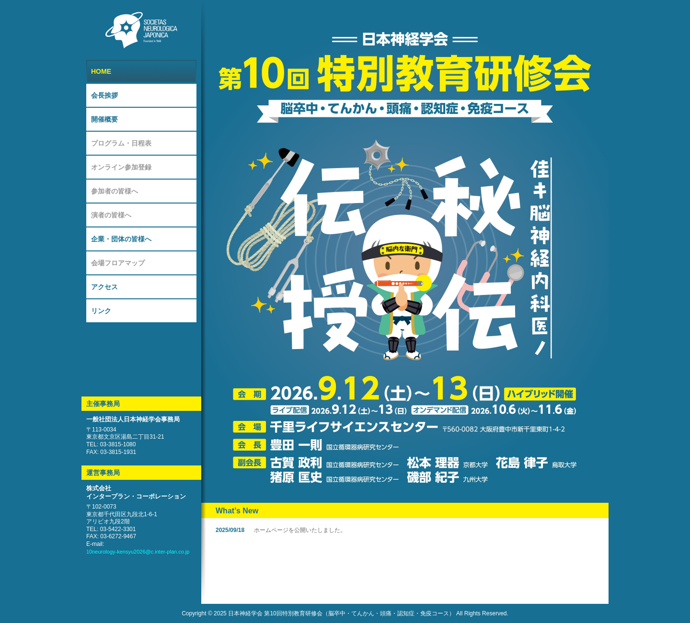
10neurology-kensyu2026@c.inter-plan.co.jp (137, 552)
